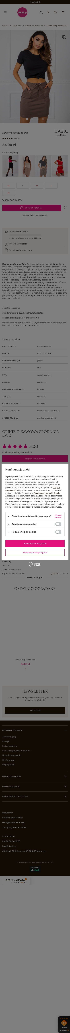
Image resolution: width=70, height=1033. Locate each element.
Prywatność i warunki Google (47, 493)
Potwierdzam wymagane (35, 552)
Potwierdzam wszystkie (35, 543)
